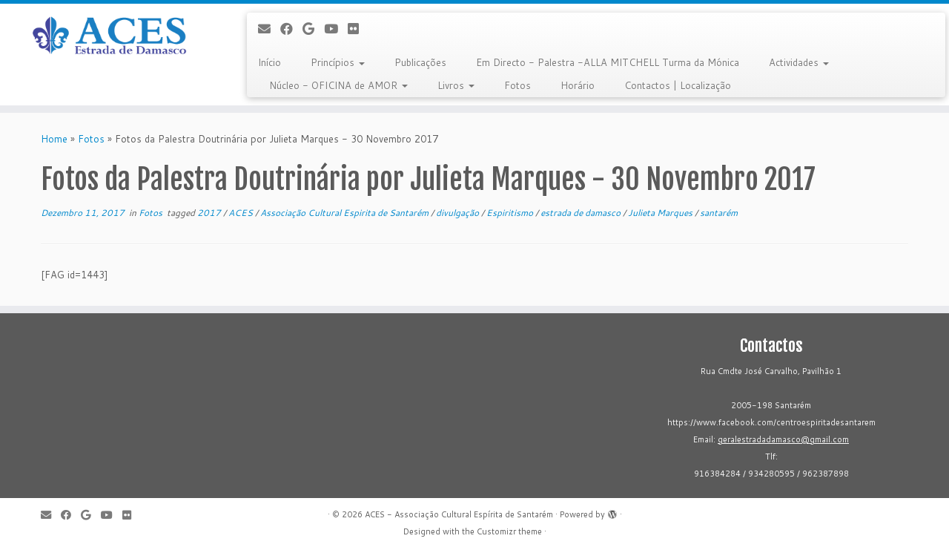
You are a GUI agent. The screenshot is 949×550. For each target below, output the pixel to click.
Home (54, 138)
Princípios (338, 62)
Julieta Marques (661, 212)
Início (269, 62)
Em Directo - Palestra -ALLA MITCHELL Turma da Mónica (607, 62)
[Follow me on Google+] (313, 28)
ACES (241, 212)
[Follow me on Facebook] (291, 28)
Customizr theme (509, 531)
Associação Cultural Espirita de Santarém (345, 212)
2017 (210, 212)
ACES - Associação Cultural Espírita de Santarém (459, 514)
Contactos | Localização (677, 85)
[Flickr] (358, 28)
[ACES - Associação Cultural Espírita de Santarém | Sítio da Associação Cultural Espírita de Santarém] (109, 36)
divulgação (458, 212)
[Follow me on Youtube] (336, 28)
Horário (578, 85)
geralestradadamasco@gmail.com (783, 439)
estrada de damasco (581, 212)
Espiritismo (510, 212)
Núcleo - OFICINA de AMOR (338, 85)
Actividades (799, 62)
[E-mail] (269, 28)
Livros (455, 85)
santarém (719, 212)
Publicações (420, 62)
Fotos (517, 85)
